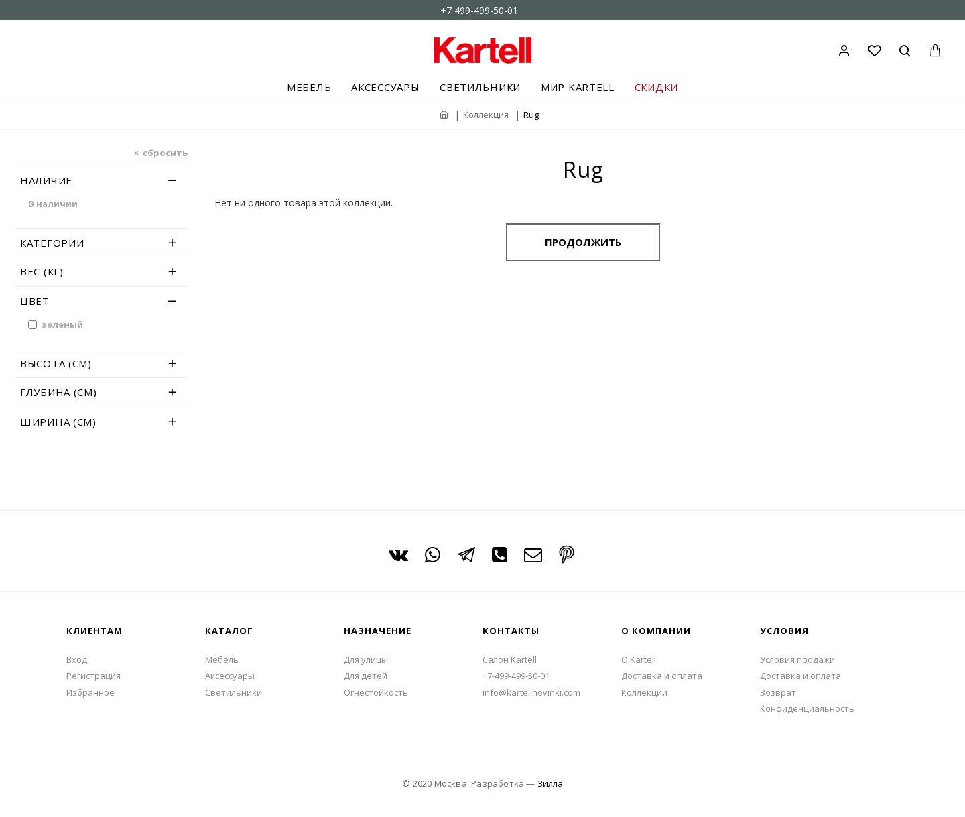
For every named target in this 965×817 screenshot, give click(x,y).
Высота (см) (56, 363)
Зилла (550, 783)
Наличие (46, 180)
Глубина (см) (58, 392)
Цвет (35, 301)
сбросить (165, 152)
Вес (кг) (42, 271)
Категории (52, 242)
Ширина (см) (58, 421)
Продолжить (583, 242)
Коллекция (486, 115)
